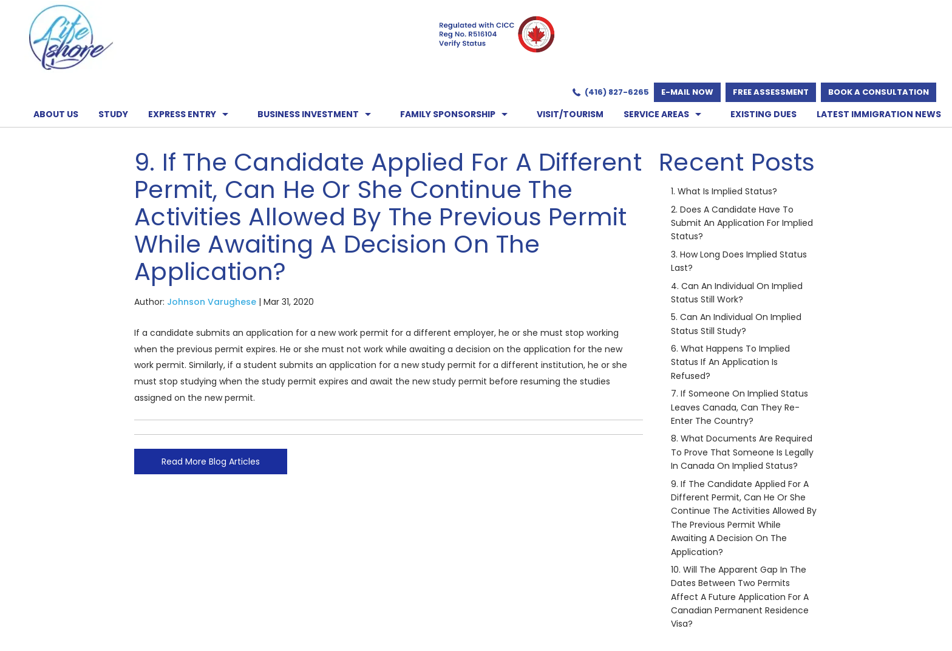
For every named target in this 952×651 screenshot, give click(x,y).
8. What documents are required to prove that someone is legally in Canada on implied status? (742, 452)
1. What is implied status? (724, 191)
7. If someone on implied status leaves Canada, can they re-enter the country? (739, 407)
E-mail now (687, 92)
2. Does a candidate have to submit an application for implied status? (742, 223)
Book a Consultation (878, 92)
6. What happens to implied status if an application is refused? (730, 362)
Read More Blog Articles (211, 461)
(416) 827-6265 (617, 92)
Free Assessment (771, 92)
